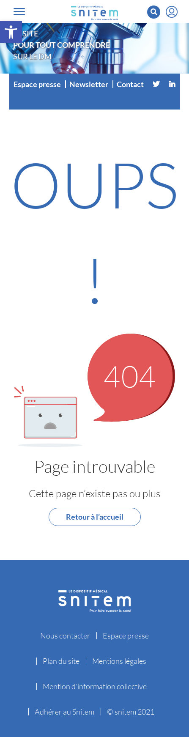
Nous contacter (65, 635)
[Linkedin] (172, 84)
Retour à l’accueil (94, 516)
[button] (11, 32)
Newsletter (88, 84)
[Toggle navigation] (19, 12)
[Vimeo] (95, 101)
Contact (130, 84)
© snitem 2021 (130, 711)
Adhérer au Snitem (64, 711)
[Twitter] (156, 84)
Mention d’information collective (95, 686)
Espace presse (37, 84)
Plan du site (61, 661)
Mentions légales (119, 661)
